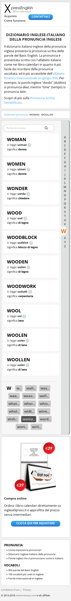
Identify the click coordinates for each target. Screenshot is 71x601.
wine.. (44, 411)
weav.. (28, 396)
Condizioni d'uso (10, 589)
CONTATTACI (41, 16)
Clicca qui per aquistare (35, 523)
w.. (18, 388)
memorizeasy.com (26, 595)
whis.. (45, 403)
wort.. (22, 427)
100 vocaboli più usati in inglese (26, 574)
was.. (45, 388)
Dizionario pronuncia (16, 114)
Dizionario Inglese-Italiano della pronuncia (31, 554)
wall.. (30, 388)
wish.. (12, 419)
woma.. (29, 419)
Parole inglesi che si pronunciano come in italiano (35, 558)
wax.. (14, 396)
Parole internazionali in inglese (25, 578)
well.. (43, 396)
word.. (45, 419)
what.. (13, 403)
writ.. (36, 427)
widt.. (29, 411)
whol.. (14, 411)
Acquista (10, 16)
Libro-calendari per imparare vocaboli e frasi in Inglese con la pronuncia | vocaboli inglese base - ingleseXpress (18, 8)
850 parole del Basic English (23, 570)
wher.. (29, 403)
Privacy (27, 589)
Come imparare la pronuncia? (24, 550)
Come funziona (15, 20)
